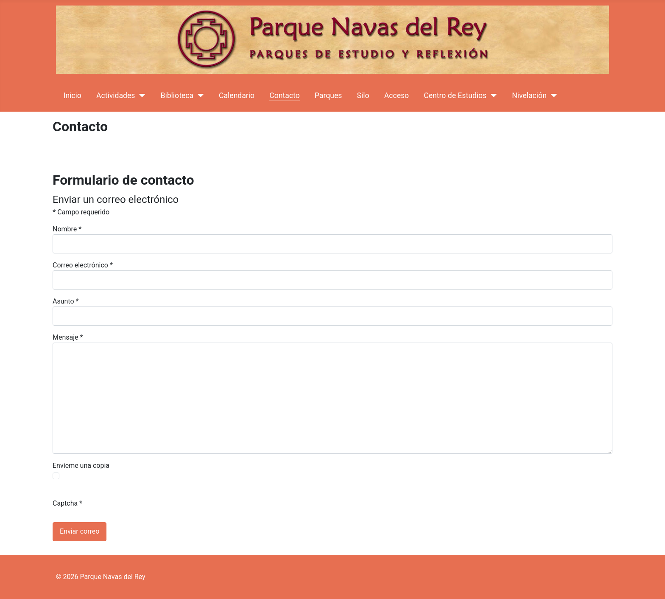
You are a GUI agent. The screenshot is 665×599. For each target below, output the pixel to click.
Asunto (65, 301)
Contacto (284, 95)
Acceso (396, 95)
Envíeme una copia (81, 465)
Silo (363, 95)
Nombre (67, 229)
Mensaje (68, 337)
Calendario (236, 95)
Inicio (72, 95)
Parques (328, 95)
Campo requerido (81, 212)
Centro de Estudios (455, 95)
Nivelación (529, 95)
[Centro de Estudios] (491, 95)
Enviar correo (79, 531)
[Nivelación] (552, 95)
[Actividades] (140, 95)
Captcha (67, 503)
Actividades (115, 95)
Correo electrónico (83, 265)
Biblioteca (176, 95)
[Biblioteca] (198, 95)
